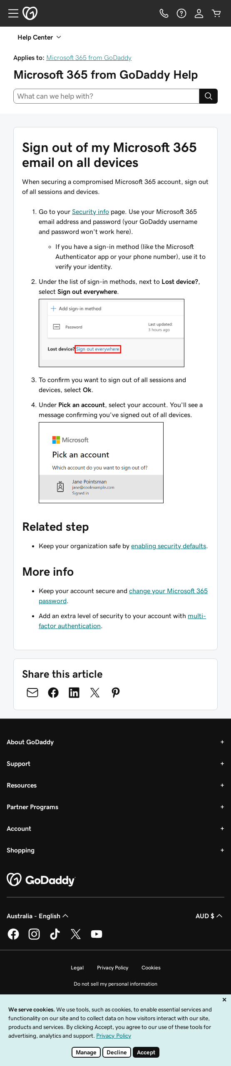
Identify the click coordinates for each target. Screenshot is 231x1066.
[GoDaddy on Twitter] (75, 938)
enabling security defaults (168, 545)
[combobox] (106, 96)
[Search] (208, 96)
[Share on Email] (32, 692)
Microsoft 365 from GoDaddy (89, 57)
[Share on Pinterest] (115, 692)
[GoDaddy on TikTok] (55, 938)
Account (19, 828)
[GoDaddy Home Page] (41, 880)
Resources (22, 785)
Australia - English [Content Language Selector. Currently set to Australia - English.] (38, 916)
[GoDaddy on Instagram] (34, 938)
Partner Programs (32, 806)
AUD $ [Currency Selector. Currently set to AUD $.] (210, 916)
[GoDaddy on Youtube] (96, 938)
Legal (77, 967)
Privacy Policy (112, 967)
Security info (90, 211)
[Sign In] (199, 13)
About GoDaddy (30, 741)
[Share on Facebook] (53, 692)
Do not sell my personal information (115, 983)
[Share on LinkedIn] (74, 692)
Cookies (151, 967)
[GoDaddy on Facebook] (13, 938)
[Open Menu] (10, 13)
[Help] (181, 13)
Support (18, 763)
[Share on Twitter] (94, 692)
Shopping (21, 850)
